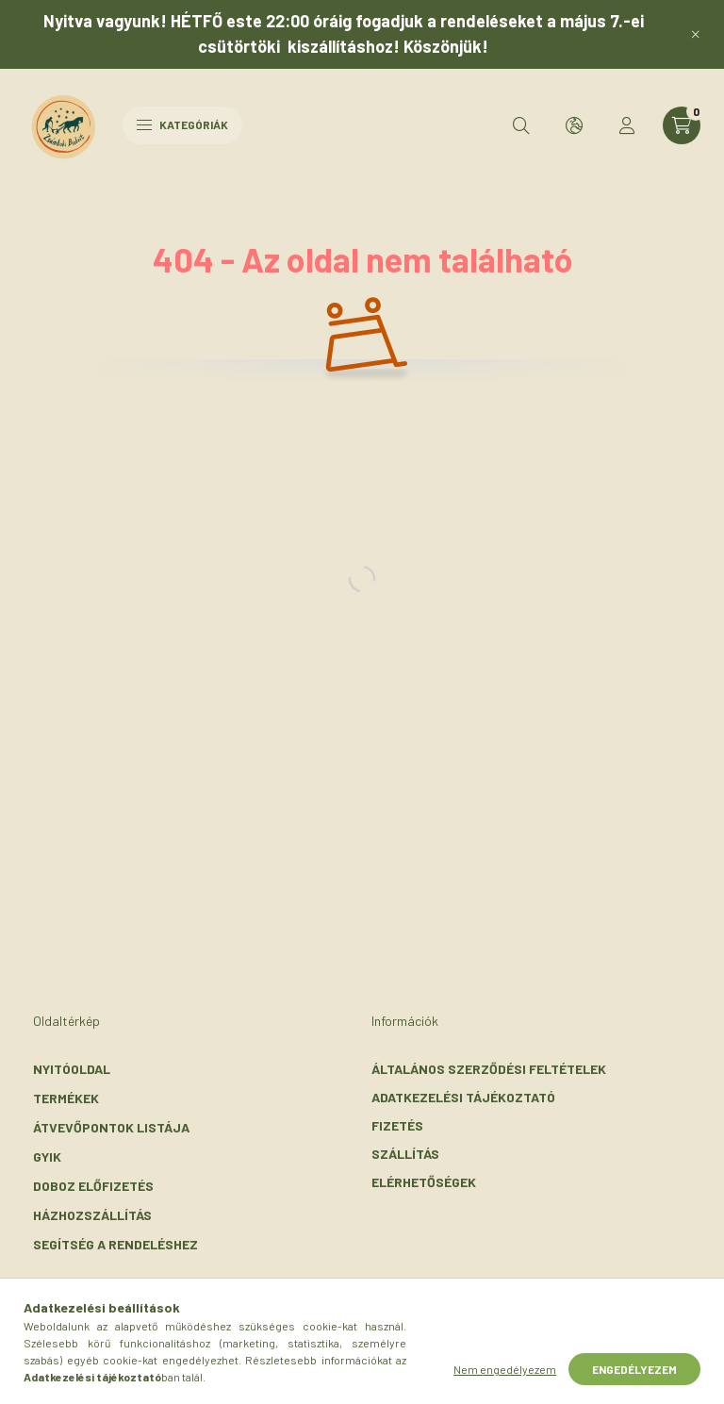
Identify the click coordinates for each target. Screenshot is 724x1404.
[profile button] (627, 125)
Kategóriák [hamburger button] (182, 124)
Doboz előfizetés (93, 1186)
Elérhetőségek (423, 1182)
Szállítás (405, 1154)
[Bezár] (696, 34)
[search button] (521, 125)
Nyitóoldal (71, 1069)
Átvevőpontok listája (111, 1127)
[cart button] (681, 125)
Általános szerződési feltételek (488, 1069)
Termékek (66, 1098)
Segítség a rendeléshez (115, 1244)
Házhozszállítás (92, 1215)
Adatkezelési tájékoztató (463, 1097)
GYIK (47, 1156)
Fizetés (397, 1125)
